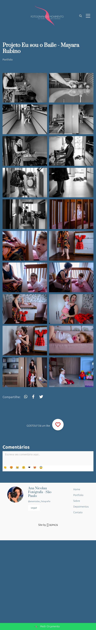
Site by (48, 524)
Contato (78, 512)
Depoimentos (81, 506)
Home (76, 489)
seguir (34, 508)
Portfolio (8, 59)
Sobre (76, 500)
